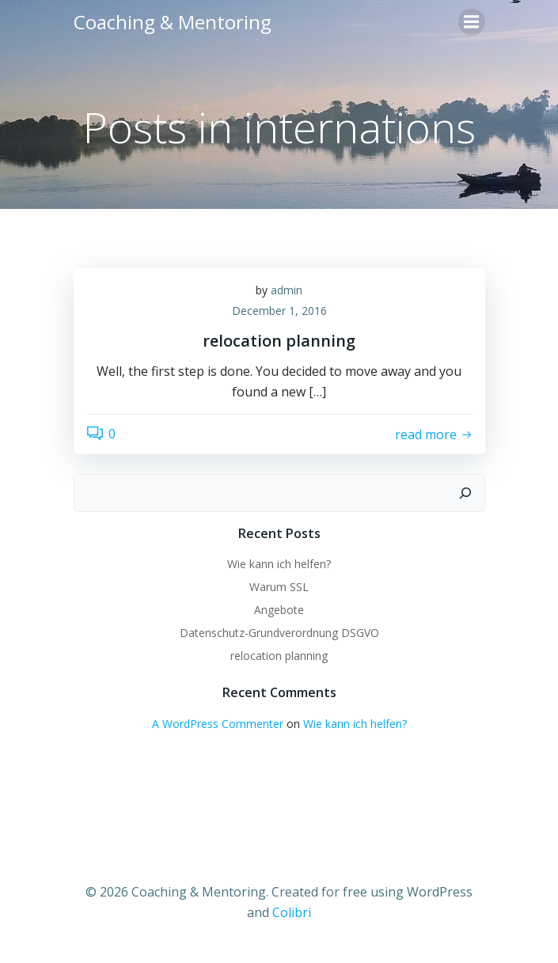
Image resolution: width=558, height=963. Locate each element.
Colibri (291, 912)
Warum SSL (279, 586)
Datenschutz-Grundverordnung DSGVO (279, 632)
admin (286, 290)
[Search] (465, 493)
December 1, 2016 (279, 310)
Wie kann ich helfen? (279, 563)
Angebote (279, 609)
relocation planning (279, 655)
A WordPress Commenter (217, 723)
